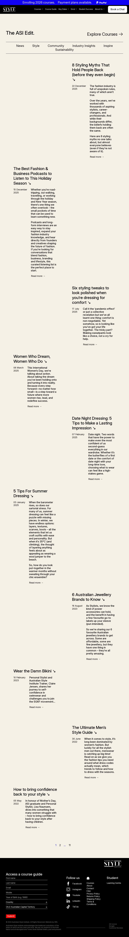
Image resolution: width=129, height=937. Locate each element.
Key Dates (63, 9)
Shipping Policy (94, 899)
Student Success (86, 9)
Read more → (97, 156)
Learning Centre (114, 883)
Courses (37, 9)
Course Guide (51, 9)
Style (35, 46)
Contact (90, 888)
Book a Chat (117, 9)
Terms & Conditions (91, 902)
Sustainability (64, 49)
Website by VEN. (51, 922)
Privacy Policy (93, 893)
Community (56, 46)
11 (70, 845)
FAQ (89, 891)
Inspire (108, 46)
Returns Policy (93, 896)
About (89, 885)
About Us (99, 9)
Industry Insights (83, 46)
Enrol (73, 9)
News (20, 46)
